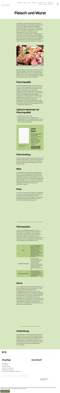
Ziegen (44, 4)
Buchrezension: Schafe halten (9, 371)
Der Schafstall (5, 364)
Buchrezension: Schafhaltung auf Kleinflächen (12, 372)
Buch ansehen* (35, 148)
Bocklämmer (27, 181)
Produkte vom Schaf (42, 3)
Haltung (24, 3)
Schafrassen (34, 3)
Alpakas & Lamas (50, 4)
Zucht (29, 3)
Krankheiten (50, 3)
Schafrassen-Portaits (6, 367)
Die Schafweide (5, 366)
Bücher (40, 4)
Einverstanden (5, 391)
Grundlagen (19, 3)
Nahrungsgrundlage (35, 98)
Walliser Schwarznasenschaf (8, 369)
